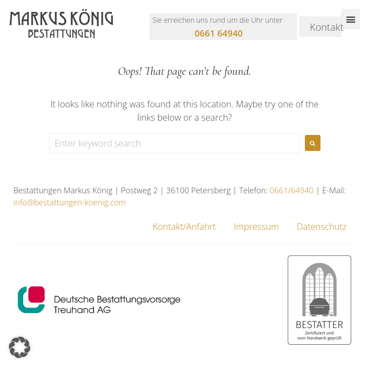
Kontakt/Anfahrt (184, 226)
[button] (350, 19)
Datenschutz (321, 226)
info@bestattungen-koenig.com (69, 202)
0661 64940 (219, 33)
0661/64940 (292, 190)
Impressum (256, 226)
